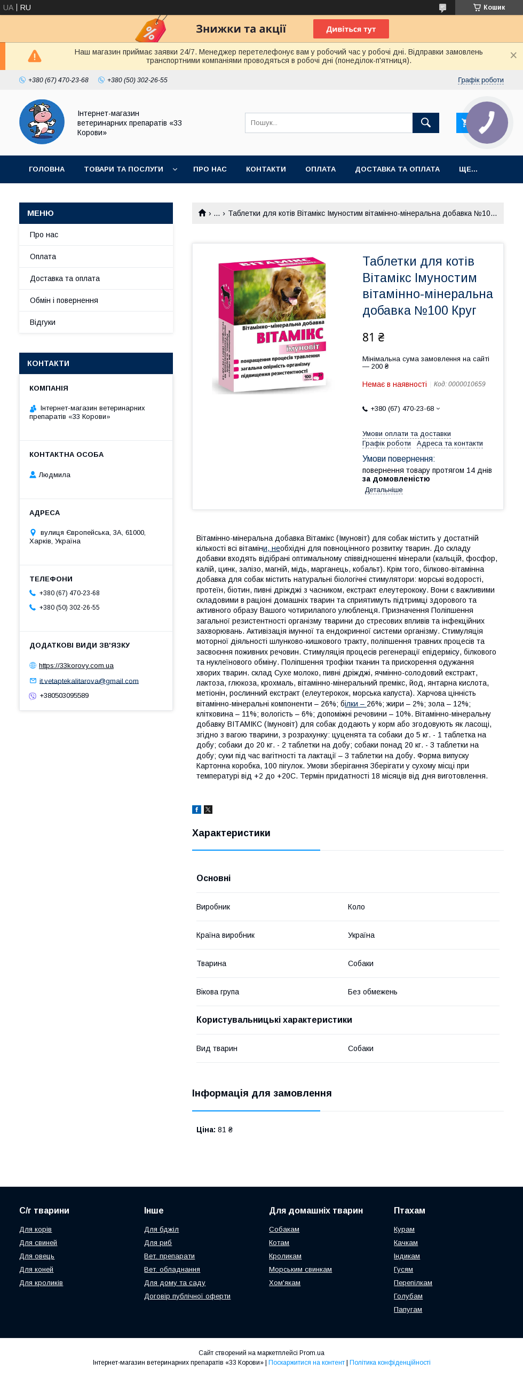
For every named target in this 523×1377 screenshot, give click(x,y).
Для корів (35, 1229)
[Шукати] (426, 123)
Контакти (266, 169)
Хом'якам (284, 1283)
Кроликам (285, 1256)
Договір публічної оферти (187, 1296)
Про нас (210, 169)
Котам (279, 1243)
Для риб (158, 1243)
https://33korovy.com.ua (76, 666)
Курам (404, 1229)
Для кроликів (41, 1283)
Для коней (36, 1269)
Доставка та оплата (397, 169)
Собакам (284, 1229)
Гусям (403, 1269)
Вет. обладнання (172, 1269)
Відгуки (43, 322)
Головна (47, 169)
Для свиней (38, 1243)
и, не (271, 548)
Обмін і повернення (64, 300)
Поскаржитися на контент (306, 1362)
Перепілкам (413, 1283)
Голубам (408, 1296)
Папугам (408, 1309)
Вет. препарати (169, 1256)
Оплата (320, 169)
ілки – (356, 703)
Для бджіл (161, 1229)
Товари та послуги (123, 169)
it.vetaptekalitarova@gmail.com (89, 680)
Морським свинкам (300, 1269)
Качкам (406, 1243)
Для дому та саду (174, 1283)
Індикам (407, 1256)
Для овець (36, 1256)
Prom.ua (311, 1353)
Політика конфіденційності (390, 1362)
